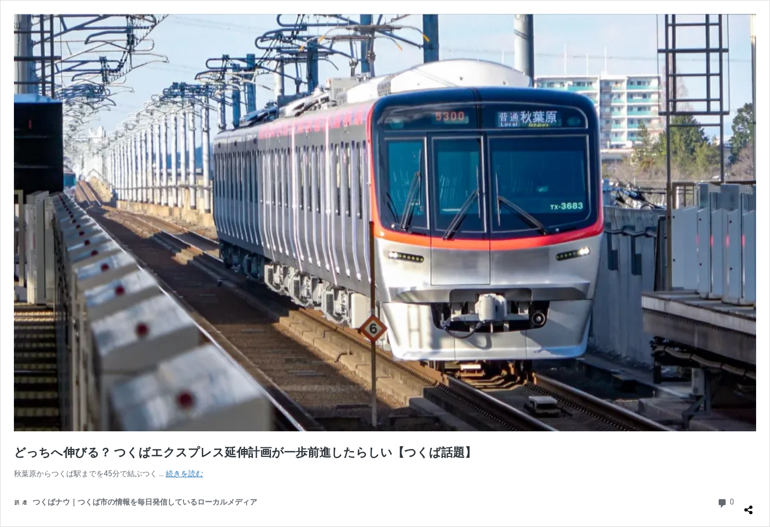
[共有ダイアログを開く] (748, 505)
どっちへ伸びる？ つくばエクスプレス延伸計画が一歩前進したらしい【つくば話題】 (245, 452)
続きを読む (184, 473)
